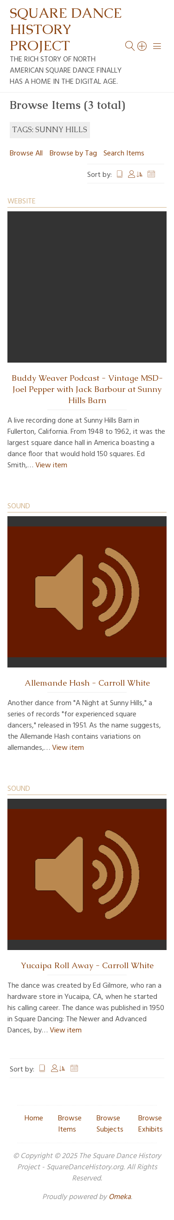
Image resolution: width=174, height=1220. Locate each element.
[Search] (142, 46)
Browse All (26, 154)
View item (51, 465)
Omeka (120, 1197)
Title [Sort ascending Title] (119, 175)
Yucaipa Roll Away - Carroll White (87, 965)
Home (34, 1118)
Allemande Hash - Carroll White (87, 683)
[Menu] (157, 46)
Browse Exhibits (150, 1124)
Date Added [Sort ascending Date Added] (151, 175)
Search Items (123, 154)
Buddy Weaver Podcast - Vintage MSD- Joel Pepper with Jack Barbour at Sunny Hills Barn (87, 389)
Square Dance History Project (66, 29)
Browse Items (70, 1124)
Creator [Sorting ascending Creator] (135, 175)
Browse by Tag (73, 154)
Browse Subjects (110, 1124)
